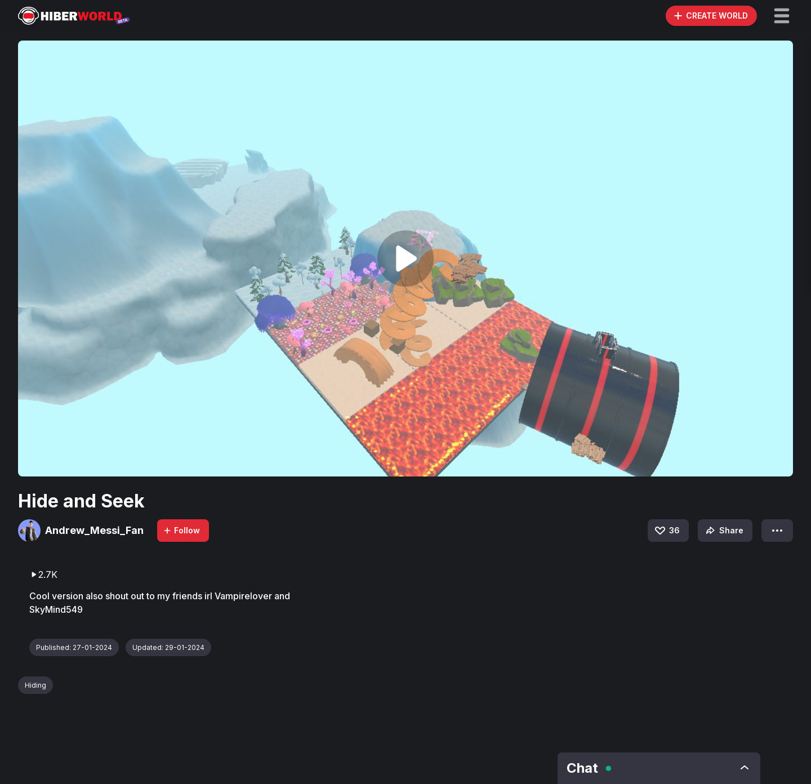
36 (666, 530)
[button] (781, 16)
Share (723, 530)
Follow (181, 530)
